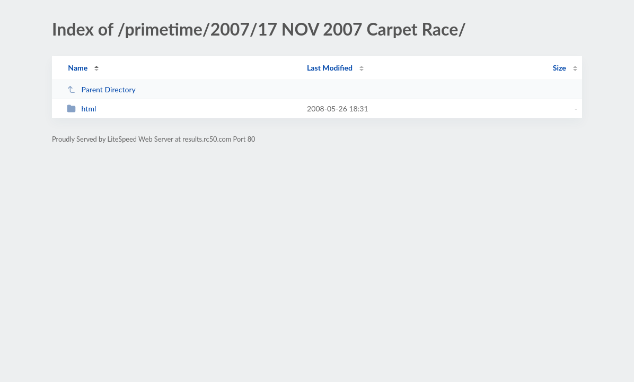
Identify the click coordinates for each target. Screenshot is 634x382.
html (81, 108)
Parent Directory (101, 89)
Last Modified (330, 67)
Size (559, 67)
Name (77, 67)
